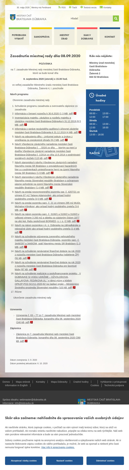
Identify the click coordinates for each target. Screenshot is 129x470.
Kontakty (107, 7)
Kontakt (110, 36)
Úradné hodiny (81, 381)
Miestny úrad (64, 37)
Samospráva (41, 36)
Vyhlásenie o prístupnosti (113, 381)
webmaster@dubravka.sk (33, 399)
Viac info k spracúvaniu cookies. (58, 447)
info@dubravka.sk (24, 403)
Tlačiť (74, 7)
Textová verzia (90, 7)
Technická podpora (114, 385)
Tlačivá (94, 153)
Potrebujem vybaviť (19, 37)
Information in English (16, 385)
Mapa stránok (23, 381)
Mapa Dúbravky (59, 381)
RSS (63, 7)
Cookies (95, 385)
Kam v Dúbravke (87, 37)
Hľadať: (75, 18)
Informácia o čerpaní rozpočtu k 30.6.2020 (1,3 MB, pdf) (44, 113)
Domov (6, 381)
